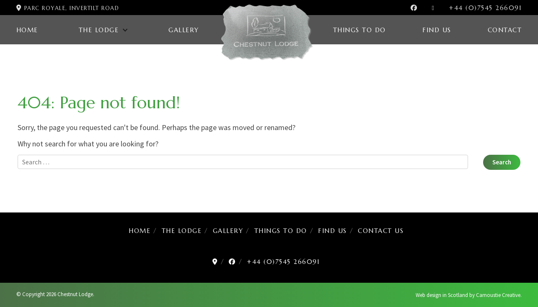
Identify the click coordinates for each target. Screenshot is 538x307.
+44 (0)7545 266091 (485, 8)
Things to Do (359, 30)
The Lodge (99, 30)
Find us (436, 30)
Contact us (381, 231)
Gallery (183, 30)
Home (27, 30)
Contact (505, 30)
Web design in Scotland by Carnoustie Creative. (469, 295)
